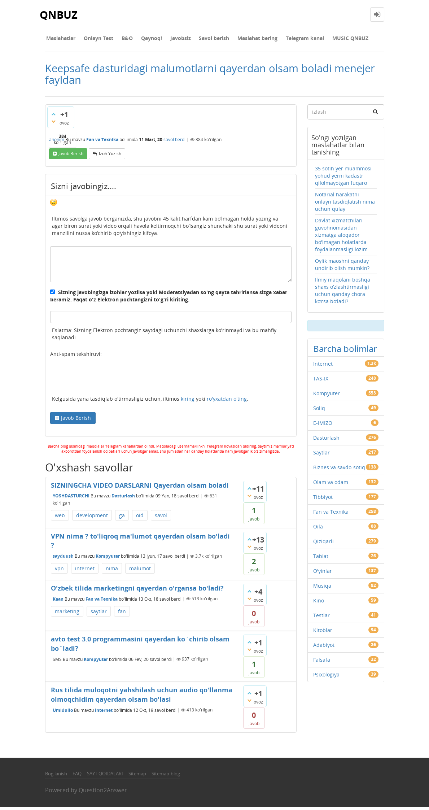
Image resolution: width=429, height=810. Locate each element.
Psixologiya (326, 677)
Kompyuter (108, 559)
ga (122, 518)
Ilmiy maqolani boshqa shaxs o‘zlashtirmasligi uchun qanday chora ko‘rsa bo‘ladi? (342, 293)
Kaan (58, 601)
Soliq (319, 411)
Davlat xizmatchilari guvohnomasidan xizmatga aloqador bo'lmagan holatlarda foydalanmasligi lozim (341, 238)
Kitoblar (322, 633)
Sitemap (137, 776)
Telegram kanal (284, 39)
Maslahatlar (59, 39)
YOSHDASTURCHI (71, 499)
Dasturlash (123, 499)
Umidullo (63, 713)
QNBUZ (59, 14)
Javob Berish (76, 420)
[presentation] (105, 380)
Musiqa (322, 588)
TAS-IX (320, 381)
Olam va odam (330, 485)
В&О (120, 39)
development (92, 518)
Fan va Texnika (102, 142)
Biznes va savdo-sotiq (339, 470)
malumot (140, 571)
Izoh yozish (110, 156)
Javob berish (70, 156)
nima (112, 571)
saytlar (99, 614)
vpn (59, 571)
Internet (104, 713)
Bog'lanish (56, 776)
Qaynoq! (141, 39)
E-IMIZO (322, 425)
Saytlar (321, 455)
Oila (318, 529)
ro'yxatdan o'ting (227, 401)
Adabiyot (323, 647)
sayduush (63, 559)
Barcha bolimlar (345, 351)
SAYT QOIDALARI (105, 776)
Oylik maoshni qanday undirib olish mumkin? (342, 267)
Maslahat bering (239, 39)
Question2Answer (103, 793)
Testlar (321, 618)
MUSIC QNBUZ (326, 39)
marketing (67, 614)
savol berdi (174, 142)
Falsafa (321, 662)
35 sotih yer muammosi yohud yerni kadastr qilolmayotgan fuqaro (343, 178)
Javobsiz (168, 39)
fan (122, 614)
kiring (187, 401)
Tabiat (320, 559)
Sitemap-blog (166, 776)
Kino (318, 603)
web (60, 518)
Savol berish (199, 39)
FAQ (77, 776)
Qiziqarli (323, 544)
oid (140, 518)
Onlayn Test (94, 39)
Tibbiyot (323, 499)
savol (161, 518)
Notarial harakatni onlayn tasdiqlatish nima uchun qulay (345, 204)
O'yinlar (322, 573)
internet (85, 571)
